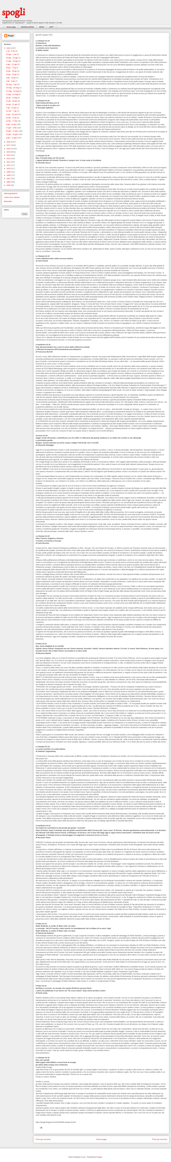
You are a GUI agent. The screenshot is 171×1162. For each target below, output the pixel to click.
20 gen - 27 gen (12, 131)
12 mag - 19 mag (12, 91)
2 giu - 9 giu (10, 81)
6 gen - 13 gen (11, 138)
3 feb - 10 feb (11, 124)
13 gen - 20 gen (12, 134)
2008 (9, 175)
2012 (9, 162)
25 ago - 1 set (11, 54)
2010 (9, 168)
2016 (9, 149)
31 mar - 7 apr (11, 111)
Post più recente (43, 1139)
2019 (9, 48)
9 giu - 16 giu (11, 78)
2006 (9, 182)
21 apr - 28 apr (12, 101)
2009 (9, 172)
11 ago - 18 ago (12, 61)
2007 (9, 179)
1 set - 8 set (10, 51)
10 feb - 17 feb (11, 121)
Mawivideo (8, 201)
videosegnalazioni (10, 193)
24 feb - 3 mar (11, 118)
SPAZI (41, 27)
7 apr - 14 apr (11, 108)
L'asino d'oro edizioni (12, 197)
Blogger (99, 1157)
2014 (9, 155)
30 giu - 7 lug (11, 68)
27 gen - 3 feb (11, 128)
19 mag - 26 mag (12, 88)
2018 (9, 142)
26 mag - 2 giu (11, 84)
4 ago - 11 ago (11, 64)
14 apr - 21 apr (12, 104)
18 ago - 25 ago (12, 58)
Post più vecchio (159, 1139)
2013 (9, 158)
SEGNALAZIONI (27, 27)
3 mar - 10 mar (12, 114)
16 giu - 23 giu (11, 74)
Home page (11, 27)
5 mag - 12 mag (12, 94)
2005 (9, 185)
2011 (9, 165)
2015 (9, 152)
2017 (9, 145)
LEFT (51, 27)
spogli (13, 12)
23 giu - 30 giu (11, 71)
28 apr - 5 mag (12, 98)
